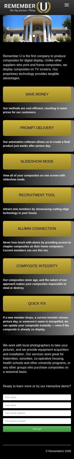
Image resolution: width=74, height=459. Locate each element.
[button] (8, 28)
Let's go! (37, 429)
